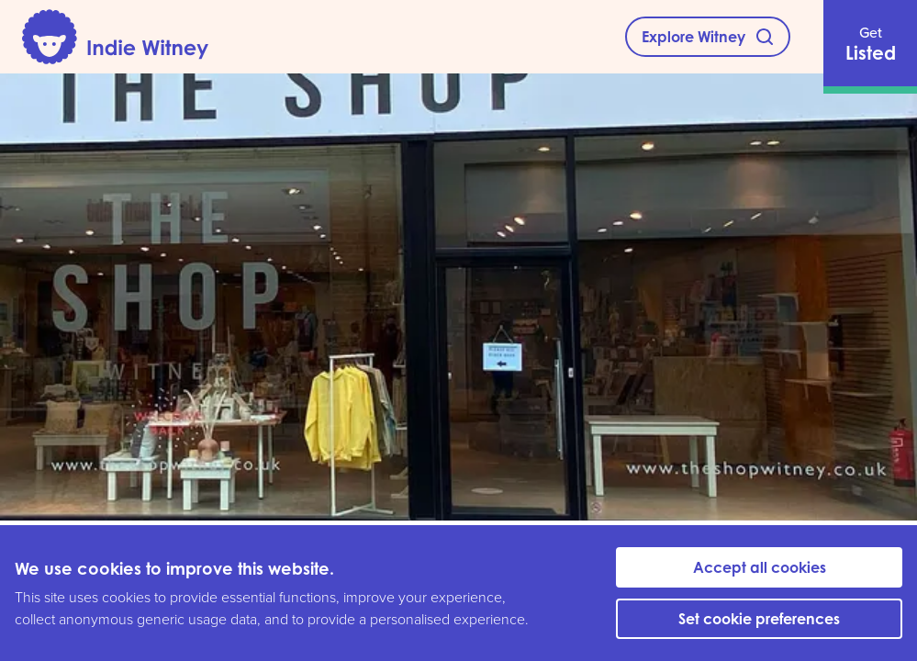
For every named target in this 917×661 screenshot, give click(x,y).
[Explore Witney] (707, 37)
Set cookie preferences (759, 619)
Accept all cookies (759, 567)
